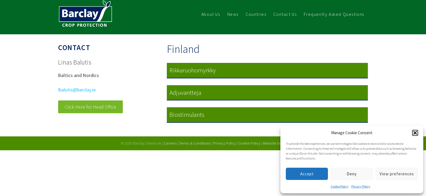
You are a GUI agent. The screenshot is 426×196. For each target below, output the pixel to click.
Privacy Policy (360, 186)
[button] (415, 133)
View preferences (397, 173)
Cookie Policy (340, 186)
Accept (307, 173)
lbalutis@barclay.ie (77, 90)
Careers (170, 143)
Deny (352, 173)
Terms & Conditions (195, 143)
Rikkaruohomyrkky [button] (193, 70)
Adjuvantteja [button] (185, 92)
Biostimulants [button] (187, 114)
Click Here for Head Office (90, 107)
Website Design (276, 143)
